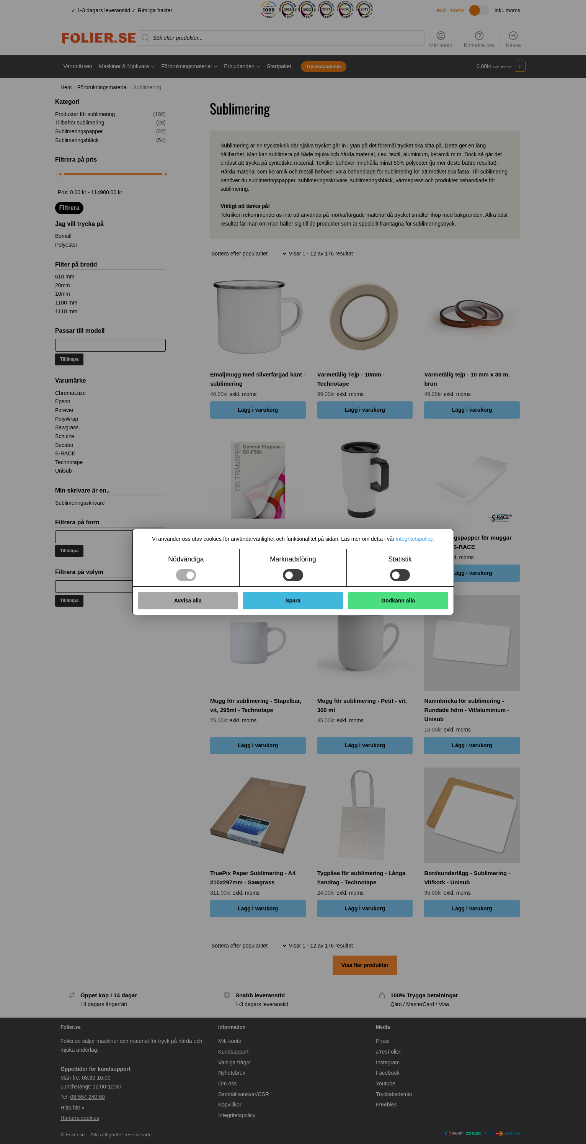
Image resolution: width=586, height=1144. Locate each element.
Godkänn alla (398, 600)
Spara (293, 600)
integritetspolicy (414, 539)
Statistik (400, 559)
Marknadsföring (293, 559)
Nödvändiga (186, 559)
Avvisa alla (188, 600)
